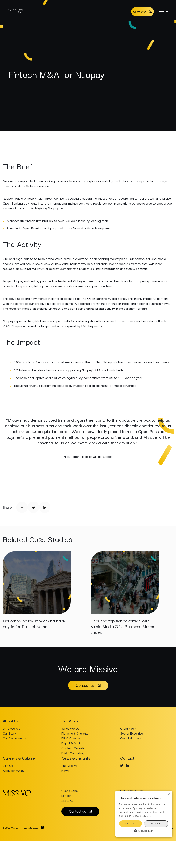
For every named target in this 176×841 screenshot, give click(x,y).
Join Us (8, 765)
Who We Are (11, 728)
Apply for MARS (13, 770)
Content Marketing (74, 748)
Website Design (31, 827)
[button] (143, 830)
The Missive (69, 765)
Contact (127, 758)
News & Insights (75, 758)
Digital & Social (71, 743)
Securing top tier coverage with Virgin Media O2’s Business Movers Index (124, 626)
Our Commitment (14, 738)
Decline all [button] (156, 823)
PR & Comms (70, 738)
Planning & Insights (74, 733)
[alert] (143, 814)
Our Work (69, 721)
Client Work (128, 728)
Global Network (130, 738)
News (65, 770)
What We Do (70, 728)
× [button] (168, 793)
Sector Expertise (131, 733)
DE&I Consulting (72, 752)
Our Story (9, 733)
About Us (11, 721)
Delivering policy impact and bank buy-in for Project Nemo (34, 623)
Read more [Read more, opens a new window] (145, 815)
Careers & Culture (19, 758)
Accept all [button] (130, 823)
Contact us (139, 11)
